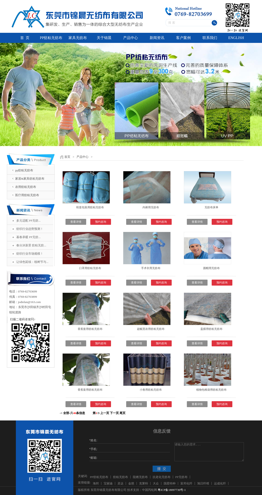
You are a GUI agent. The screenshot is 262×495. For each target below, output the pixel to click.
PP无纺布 (181, 477)
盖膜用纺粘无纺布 (211, 329)
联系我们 (209, 38)
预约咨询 (100, 221)
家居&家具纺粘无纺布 (29, 178)
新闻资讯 (157, 38)
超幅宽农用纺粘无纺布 (151, 329)
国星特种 (170, 483)
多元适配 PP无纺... (28, 220)
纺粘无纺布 (120, 477)
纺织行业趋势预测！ (29, 229)
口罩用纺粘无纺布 (90, 268)
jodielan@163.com (29, 302)
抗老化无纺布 (162, 477)
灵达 (120, 483)
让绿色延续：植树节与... (32, 262)
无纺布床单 (211, 207)
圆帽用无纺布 (211, 268)
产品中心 (130, 38)
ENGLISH (236, 38)
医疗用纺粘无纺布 (27, 195)
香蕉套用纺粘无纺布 (90, 329)
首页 (67, 157)
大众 (156, 483)
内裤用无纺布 (150, 207)
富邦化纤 (186, 483)
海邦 (96, 483)
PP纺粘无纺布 (51, 38)
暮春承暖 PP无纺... (28, 237)
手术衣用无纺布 (150, 268)
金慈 (131, 483)
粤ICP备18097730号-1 (172, 490)
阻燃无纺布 (140, 477)
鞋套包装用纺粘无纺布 (90, 207)
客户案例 (183, 38)
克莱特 (143, 483)
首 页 (24, 38)
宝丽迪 (108, 483)
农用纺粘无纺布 (25, 187)
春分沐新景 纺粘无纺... (31, 245)
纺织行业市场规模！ (29, 253)
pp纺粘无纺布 (24, 170)
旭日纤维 (203, 483)
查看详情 (75, 221)
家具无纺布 (77, 38)
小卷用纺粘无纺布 (151, 389)
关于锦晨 (104, 38)
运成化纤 (220, 483)
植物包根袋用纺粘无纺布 (211, 389)
